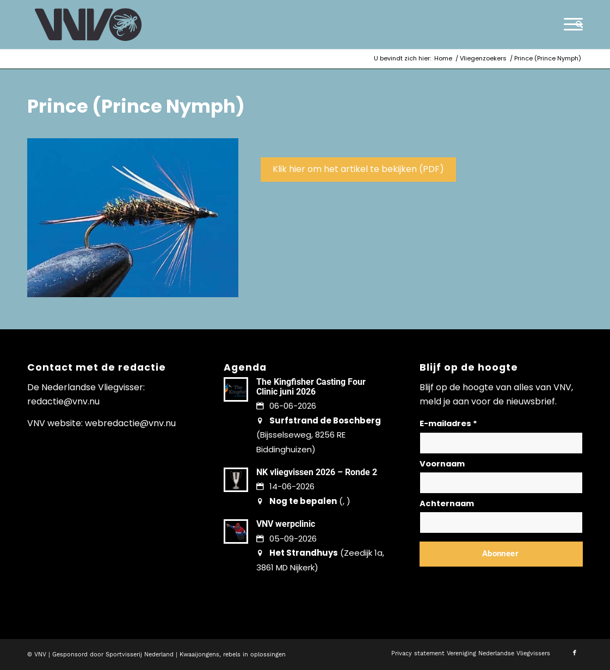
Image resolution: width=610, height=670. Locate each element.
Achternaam (447, 503)
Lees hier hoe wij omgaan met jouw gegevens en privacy (500, 580)
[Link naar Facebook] (574, 653)
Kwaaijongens (199, 654)
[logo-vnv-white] (88, 24)
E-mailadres (448, 423)
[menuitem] (576, 24)
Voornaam (442, 463)
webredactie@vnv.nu (130, 423)
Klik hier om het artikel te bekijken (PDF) (358, 169)
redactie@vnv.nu (63, 401)
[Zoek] (576, 24)
